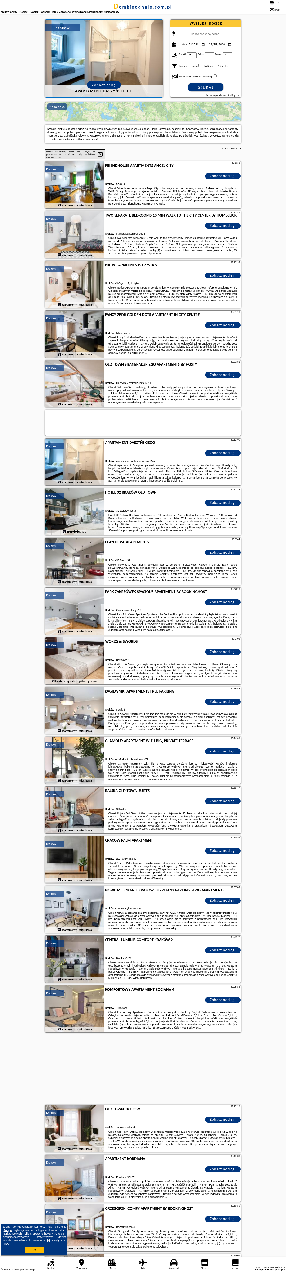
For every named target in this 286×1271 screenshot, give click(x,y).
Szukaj (206, 87)
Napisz (281, 1269)
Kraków (51, 169)
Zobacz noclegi (223, 176)
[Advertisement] (143, 1069)
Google (8, 1230)
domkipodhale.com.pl (143, 7)
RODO (6, 1243)
